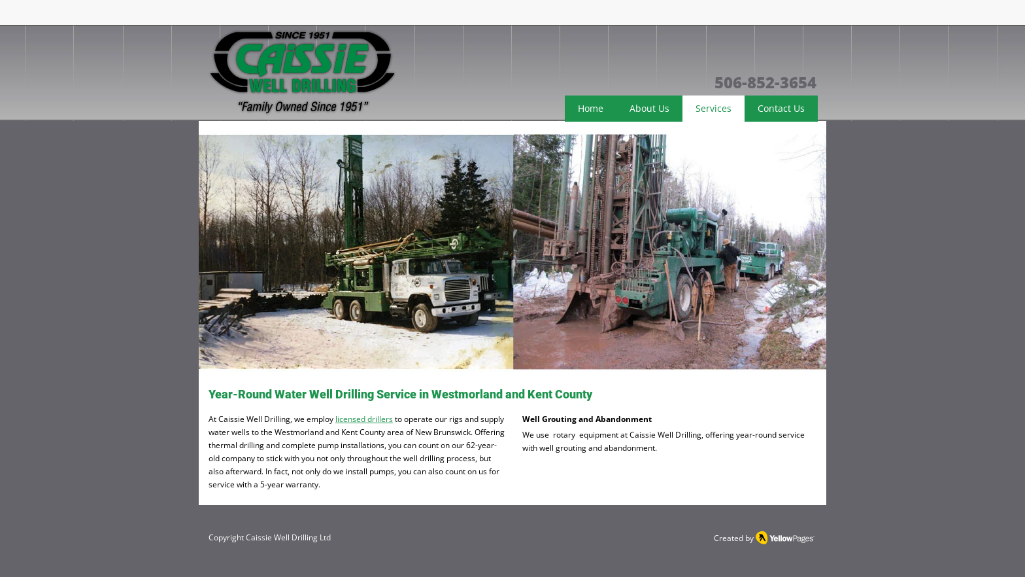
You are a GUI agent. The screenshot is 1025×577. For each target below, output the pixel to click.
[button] (512, 252)
